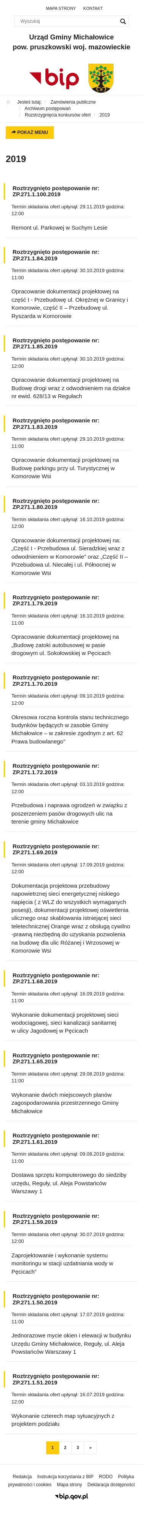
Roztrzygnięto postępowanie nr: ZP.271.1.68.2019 (56, 978)
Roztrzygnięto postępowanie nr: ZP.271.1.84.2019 (56, 255)
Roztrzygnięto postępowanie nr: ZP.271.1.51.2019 (56, 1379)
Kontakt (93, 8)
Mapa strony (61, 8)
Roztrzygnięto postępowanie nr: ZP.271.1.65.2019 (56, 1058)
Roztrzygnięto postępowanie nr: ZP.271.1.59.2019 (56, 1219)
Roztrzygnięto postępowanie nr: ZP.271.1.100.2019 (56, 191)
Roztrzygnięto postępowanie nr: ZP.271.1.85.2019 (56, 343)
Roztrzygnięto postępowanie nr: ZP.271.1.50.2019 (56, 1299)
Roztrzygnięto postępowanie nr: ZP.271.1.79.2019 (56, 600)
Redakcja (22, 1476)
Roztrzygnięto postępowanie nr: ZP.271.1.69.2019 (56, 849)
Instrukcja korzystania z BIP (65, 1476)
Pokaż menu (29, 132)
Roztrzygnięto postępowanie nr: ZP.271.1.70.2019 (56, 680)
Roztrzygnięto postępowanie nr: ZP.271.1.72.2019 (56, 768)
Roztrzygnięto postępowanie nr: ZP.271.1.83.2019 (56, 423)
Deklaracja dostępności (111, 1484)
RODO (105, 1476)
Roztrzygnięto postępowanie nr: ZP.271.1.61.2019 (56, 1138)
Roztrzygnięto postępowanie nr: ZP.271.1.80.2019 (56, 504)
